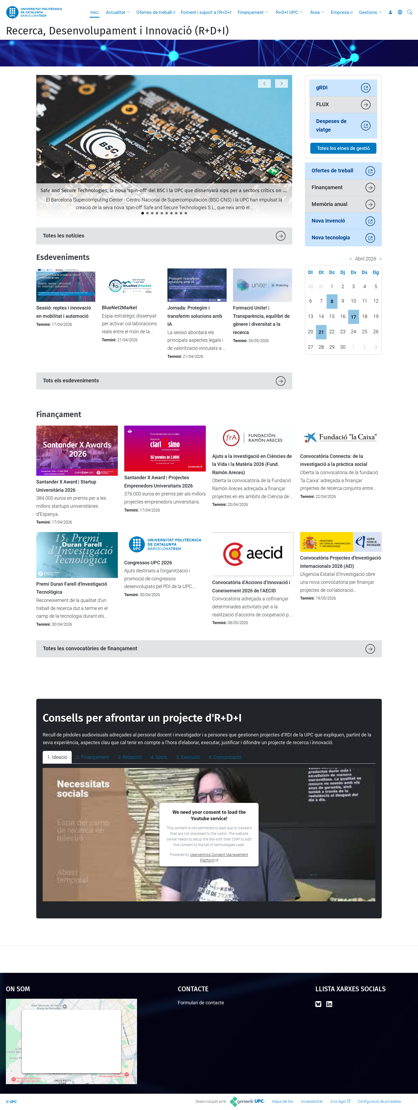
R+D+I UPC (287, 12)
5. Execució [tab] (188, 757)
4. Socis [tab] (159, 757)
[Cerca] (409, 12)
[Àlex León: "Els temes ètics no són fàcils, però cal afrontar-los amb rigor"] (185, 213)
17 (353, 317)
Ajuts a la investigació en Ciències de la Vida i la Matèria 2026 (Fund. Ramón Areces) (252, 464)
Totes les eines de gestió (343, 148)
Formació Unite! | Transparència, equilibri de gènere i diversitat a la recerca (261, 320)
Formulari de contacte (201, 1002)
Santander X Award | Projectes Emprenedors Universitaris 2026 (158, 482)
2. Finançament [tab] (92, 757)
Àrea (315, 12)
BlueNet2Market (119, 308)
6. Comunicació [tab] (225, 757)
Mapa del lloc (283, 1101)
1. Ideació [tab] (57, 757)
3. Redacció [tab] (130, 757)
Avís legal (338, 1101)
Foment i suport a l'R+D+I (206, 12)
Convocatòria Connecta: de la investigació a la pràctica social (333, 460)
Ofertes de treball (154, 12)
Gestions (368, 12)
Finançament (251, 12)
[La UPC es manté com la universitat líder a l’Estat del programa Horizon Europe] (147, 213)
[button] (130, 12)
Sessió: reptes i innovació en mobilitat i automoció (63, 312)
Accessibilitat (312, 1101)
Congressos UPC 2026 (148, 563)
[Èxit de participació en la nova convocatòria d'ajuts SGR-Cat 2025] (181, 213)
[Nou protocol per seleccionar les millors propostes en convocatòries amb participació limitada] (157, 213)
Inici (94, 12)
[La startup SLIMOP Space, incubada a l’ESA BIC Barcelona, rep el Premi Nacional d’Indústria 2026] (166, 213)
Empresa (340, 12)
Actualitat (115, 12)
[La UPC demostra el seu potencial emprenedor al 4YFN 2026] (152, 213)
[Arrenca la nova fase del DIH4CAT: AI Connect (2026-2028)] (161, 213)
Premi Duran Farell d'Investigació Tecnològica (71, 588)
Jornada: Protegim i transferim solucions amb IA (194, 316)
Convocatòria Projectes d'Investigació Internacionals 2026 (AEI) (340, 562)
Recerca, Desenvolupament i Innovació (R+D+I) (117, 31)
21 (321, 332)
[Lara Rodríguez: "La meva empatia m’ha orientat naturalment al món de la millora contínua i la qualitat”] (176, 213)
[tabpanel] (209, 834)
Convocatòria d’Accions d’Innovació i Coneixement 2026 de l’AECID (251, 586)
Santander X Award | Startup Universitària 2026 (66, 486)
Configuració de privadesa (379, 1101)
